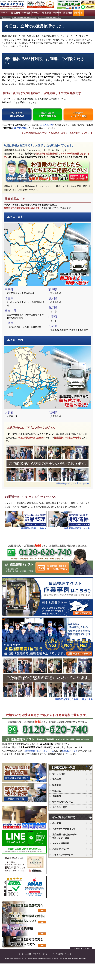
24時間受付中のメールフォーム (39, 751)
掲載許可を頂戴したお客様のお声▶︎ (72, 484)
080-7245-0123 (19, 129)
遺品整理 (56, 780)
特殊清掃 (58, 438)
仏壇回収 (56, 791)
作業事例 (56, 797)
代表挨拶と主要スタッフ (63, 829)
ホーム (21, 954)
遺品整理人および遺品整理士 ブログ (24, 17)
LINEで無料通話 (47, 115)
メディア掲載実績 (60, 844)
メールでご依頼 (78, 115)
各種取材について (60, 850)
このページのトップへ (81, 949)
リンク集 (68, 954)
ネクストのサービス (67, 768)
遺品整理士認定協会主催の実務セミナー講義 (64, 837)
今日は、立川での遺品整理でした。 (49, 17)
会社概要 (56, 824)
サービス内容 (58, 774)
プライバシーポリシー (62, 855)
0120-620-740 (17, 115)
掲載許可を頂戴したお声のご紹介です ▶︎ (74, 700)
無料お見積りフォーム (62, 802)
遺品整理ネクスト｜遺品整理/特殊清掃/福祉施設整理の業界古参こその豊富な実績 (42, 959)
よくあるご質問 (59, 808)
